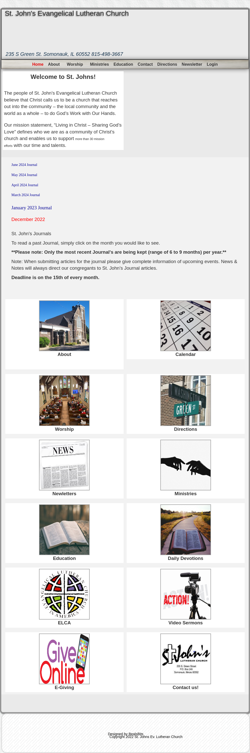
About (54, 64)
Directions (167, 64)
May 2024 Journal (24, 175)
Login (212, 64)
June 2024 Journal (24, 165)
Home (37, 64)
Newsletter (192, 64)
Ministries (99, 64)
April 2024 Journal (24, 185)
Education (123, 64)
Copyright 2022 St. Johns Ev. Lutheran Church (145, 737)
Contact (145, 64)
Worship (75, 64)
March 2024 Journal (25, 195)
